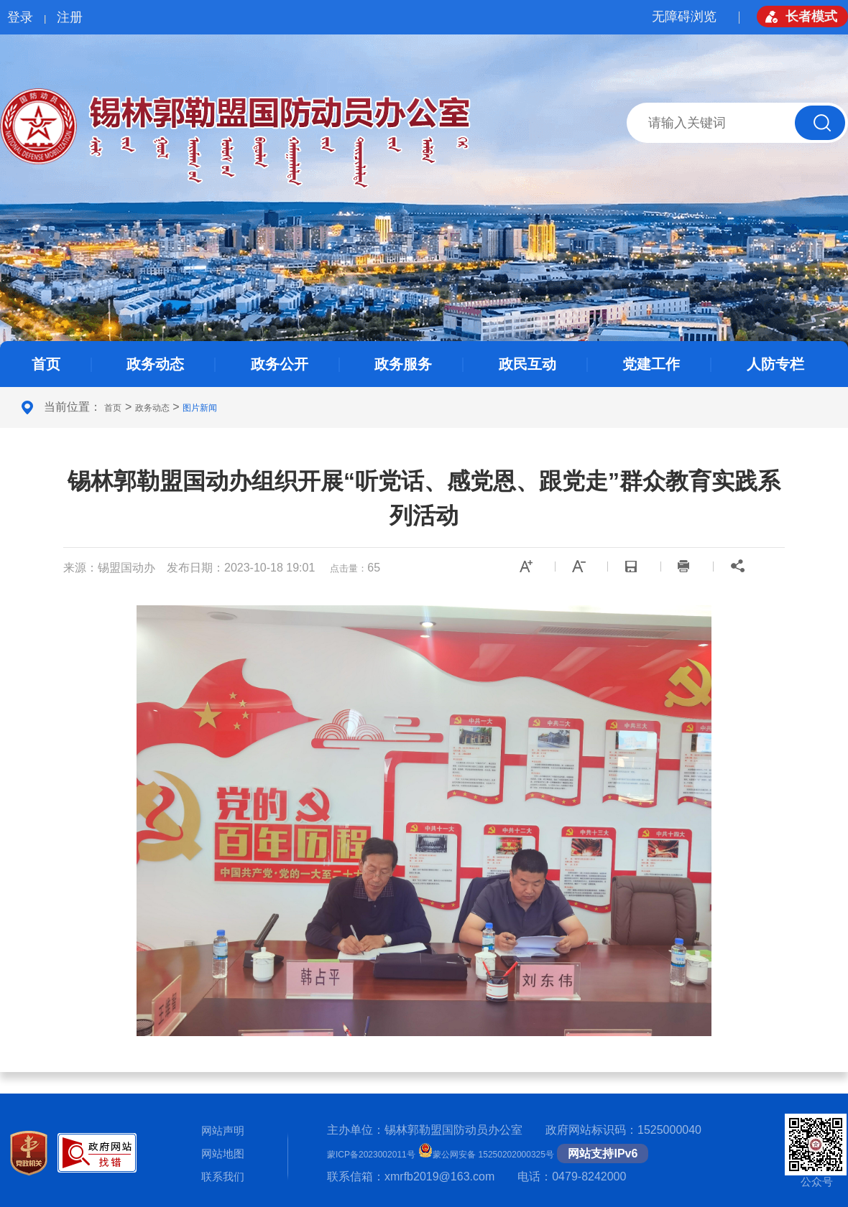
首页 (46, 364)
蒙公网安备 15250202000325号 (486, 1155)
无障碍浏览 (684, 16)
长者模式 (811, 16)
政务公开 (279, 364)
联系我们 (222, 1176)
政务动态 (155, 364)
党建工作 (651, 364)
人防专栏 (775, 364)
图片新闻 (200, 408)
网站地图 (222, 1153)
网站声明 (222, 1130)
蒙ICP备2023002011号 (371, 1155)
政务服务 (403, 364)
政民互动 (527, 364)
